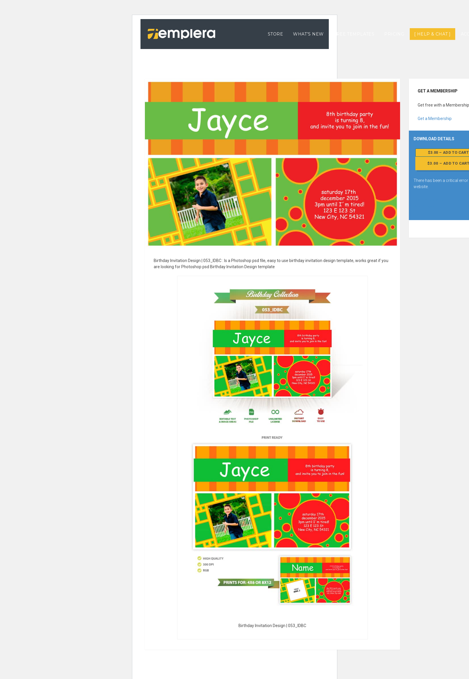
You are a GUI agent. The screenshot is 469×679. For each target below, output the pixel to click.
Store (275, 34)
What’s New (308, 34)
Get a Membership (435, 118)
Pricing (394, 34)
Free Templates (353, 34)
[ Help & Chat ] (432, 34)
